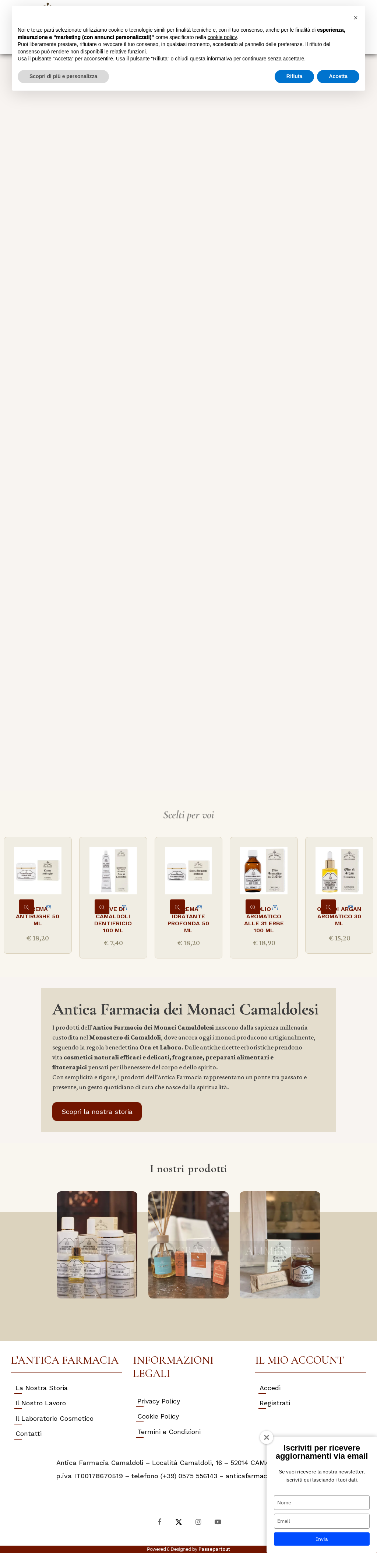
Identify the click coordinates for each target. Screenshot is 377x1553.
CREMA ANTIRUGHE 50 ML (37, 915)
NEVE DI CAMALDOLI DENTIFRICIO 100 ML (113, 919)
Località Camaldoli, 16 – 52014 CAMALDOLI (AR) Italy (236, 1462)
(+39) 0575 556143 (189, 1476)
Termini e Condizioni (169, 1431)
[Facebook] (159, 1521)
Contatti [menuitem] (28, 1433)
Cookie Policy (158, 1416)
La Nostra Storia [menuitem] (41, 1388)
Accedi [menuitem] (270, 1388)
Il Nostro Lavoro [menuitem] (40, 1403)
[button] (356, 18)
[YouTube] (217, 1521)
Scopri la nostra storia (97, 1111)
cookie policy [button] (222, 37)
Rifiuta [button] (294, 76)
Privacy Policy (158, 1401)
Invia (322, 1539)
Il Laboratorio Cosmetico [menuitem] (54, 1418)
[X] (178, 1521)
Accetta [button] (338, 76)
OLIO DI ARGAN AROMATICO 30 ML (339, 915)
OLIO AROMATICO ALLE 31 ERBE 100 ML (264, 919)
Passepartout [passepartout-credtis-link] (214, 1549)
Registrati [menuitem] (275, 1403)
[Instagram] (198, 1521)
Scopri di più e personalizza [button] (63, 76)
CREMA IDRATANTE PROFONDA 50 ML (188, 919)
